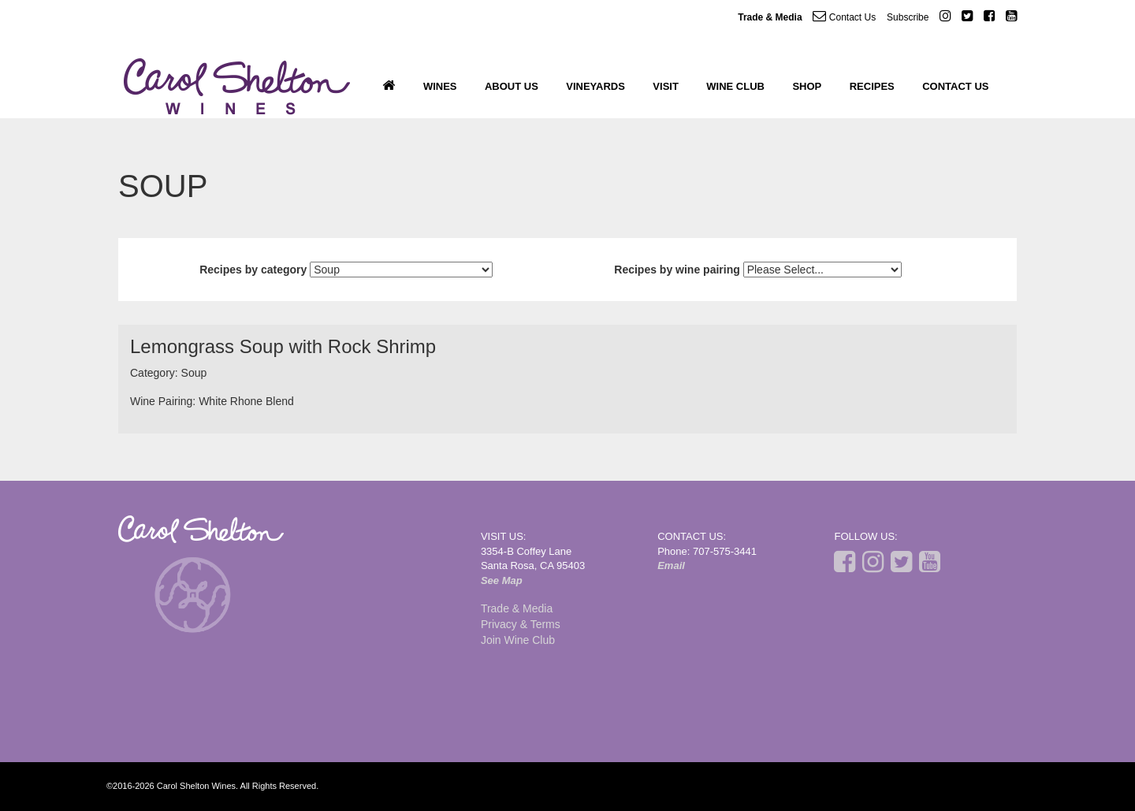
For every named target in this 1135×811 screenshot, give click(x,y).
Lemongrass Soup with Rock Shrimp (283, 346)
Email (671, 565)
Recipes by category (253, 269)
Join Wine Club (518, 640)
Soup (194, 372)
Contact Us (844, 16)
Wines (440, 86)
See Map (502, 580)
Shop (806, 86)
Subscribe (907, 17)
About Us (511, 86)
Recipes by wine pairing (677, 269)
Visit (666, 86)
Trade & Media (770, 17)
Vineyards (595, 86)
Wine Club (735, 86)
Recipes (872, 86)
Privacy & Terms (520, 624)
